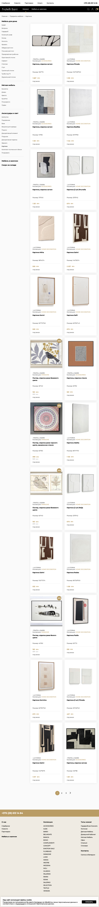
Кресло (4, 95)
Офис (83, 840)
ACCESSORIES (46, 61)
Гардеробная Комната (89, 826)
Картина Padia (73, 635)
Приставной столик (8, 57)
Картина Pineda (73, 64)
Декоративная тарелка (9, 140)
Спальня (84, 843)
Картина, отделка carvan (42, 64)
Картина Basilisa (73, 127)
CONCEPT (46, 846)
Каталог (26, 9)
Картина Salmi (72, 252)
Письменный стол (8, 51)
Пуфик (4, 105)
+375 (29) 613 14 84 (90, 3)
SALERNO (46, 882)
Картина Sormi (38, 315)
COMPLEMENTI (48, 843)
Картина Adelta (73, 443)
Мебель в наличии (39, 9)
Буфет (4, 25)
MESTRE (46, 862)
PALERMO (47, 874)
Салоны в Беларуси (88, 855)
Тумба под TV (6, 74)
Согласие (38, 902)
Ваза (3, 123)
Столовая (84, 846)
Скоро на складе (9, 165)
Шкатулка (5, 117)
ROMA (45, 879)
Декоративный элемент (10, 133)
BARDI (45, 831)
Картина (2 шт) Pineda (76, 700)
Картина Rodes (73, 573)
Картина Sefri (72, 315)
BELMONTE (47, 834)
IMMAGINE (45, 375)
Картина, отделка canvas (77, 763)
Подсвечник (6, 120)
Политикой (20, 904)
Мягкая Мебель (86, 837)
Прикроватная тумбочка (10, 54)
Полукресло (6, 102)
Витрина (4, 28)
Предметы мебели (16, 16)
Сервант (4, 61)
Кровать (4, 44)
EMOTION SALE (48, 848)
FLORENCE (47, 851)
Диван (4, 92)
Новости (17, 3)
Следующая (70, 793)
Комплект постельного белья (12, 149)
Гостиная (84, 829)
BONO (45, 840)
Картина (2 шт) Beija (75, 508)
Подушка (5, 136)
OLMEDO (46, 871)
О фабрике (6, 3)
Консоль (4, 41)
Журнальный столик (9, 77)
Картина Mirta (38, 252)
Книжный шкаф (7, 35)
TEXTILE (46, 888)
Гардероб (5, 31)
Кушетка (4, 98)
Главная (4, 16)
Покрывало (5, 153)
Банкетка (5, 89)
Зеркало (4, 143)
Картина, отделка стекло (77, 378)
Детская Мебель (87, 831)
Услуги (39, 3)
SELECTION (47, 885)
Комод (4, 38)
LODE (45, 857)
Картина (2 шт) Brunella (76, 190)
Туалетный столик (8, 70)
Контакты (50, 3)
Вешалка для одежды (9, 127)
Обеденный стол (7, 48)
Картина (4, 146)
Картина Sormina (39, 700)
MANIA (45, 860)
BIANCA (46, 837)
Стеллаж (5, 64)
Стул (3, 67)
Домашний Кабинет (88, 834)
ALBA (45, 829)
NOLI (45, 868)
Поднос (4, 130)
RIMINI (45, 877)
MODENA (46, 865)
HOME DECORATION (83, 61)
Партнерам (29, 3)
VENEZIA (46, 891)
